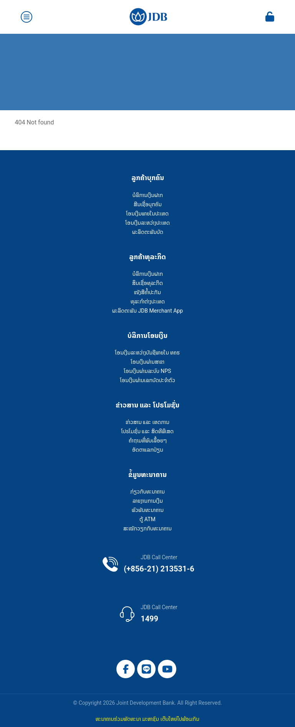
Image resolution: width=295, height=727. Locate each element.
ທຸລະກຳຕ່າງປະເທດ (148, 301)
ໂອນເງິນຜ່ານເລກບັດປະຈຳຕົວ (147, 380)
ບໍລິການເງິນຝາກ (148, 195)
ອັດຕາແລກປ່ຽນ (147, 450)
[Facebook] (125, 669)
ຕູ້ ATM (147, 519)
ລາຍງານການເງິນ (148, 501)
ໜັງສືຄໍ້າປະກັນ (147, 292)
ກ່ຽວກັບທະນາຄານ (147, 492)
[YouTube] (167, 669)
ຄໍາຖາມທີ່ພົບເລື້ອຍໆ (148, 440)
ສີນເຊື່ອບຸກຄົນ (148, 204)
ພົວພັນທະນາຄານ (148, 510)
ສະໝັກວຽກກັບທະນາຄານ (147, 528)
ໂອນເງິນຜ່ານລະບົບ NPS (147, 371)
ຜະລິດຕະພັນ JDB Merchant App (147, 311)
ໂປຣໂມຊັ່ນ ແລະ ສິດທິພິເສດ (147, 431)
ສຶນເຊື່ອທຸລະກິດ (147, 283)
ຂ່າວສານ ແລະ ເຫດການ (147, 422)
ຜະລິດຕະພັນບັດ (147, 232)
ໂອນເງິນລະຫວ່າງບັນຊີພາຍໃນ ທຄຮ (147, 352)
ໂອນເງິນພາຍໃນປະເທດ (147, 213)
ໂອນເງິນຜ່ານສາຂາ (147, 362)
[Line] (146, 669)
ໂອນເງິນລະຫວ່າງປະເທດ (148, 223)
